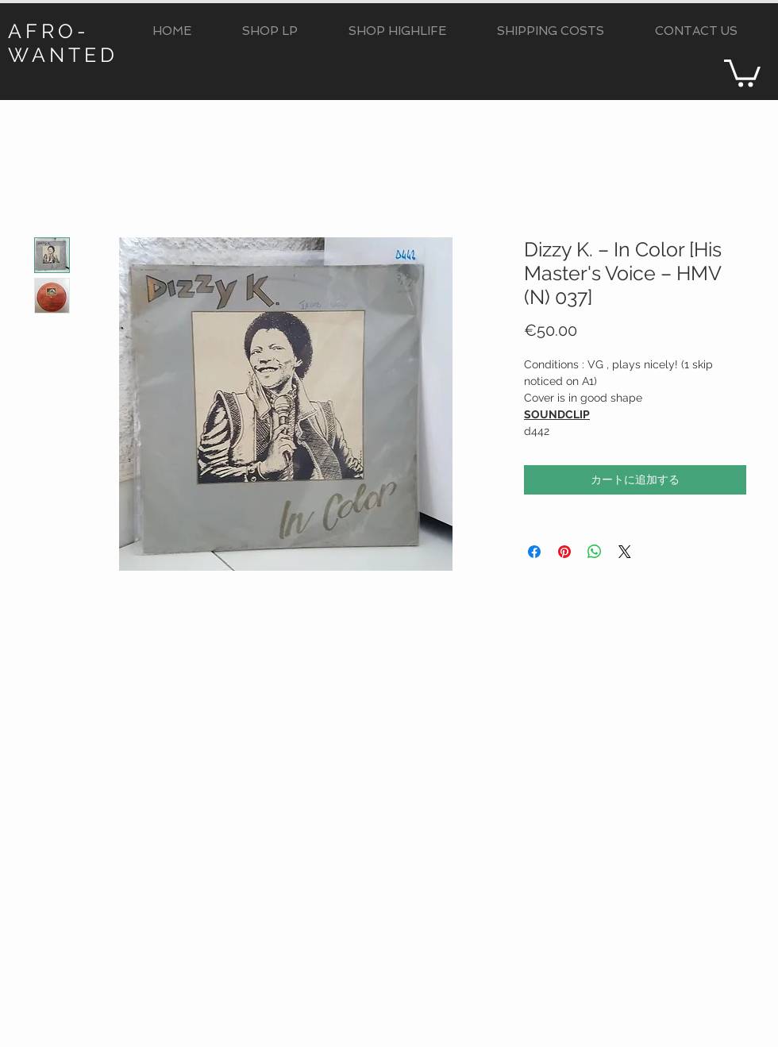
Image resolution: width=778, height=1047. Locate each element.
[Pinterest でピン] (564, 551)
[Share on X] (624, 551)
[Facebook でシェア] (534, 551)
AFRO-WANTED (63, 43)
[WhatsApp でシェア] (594, 551)
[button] (270, 31)
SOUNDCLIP (557, 414)
